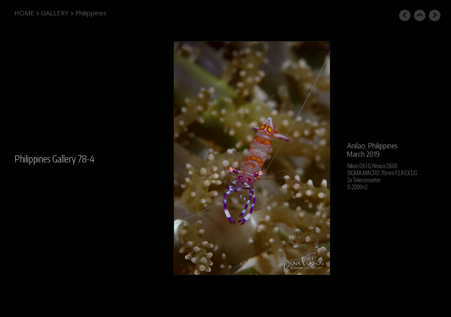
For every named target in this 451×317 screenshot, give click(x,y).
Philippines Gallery (45, 159)
